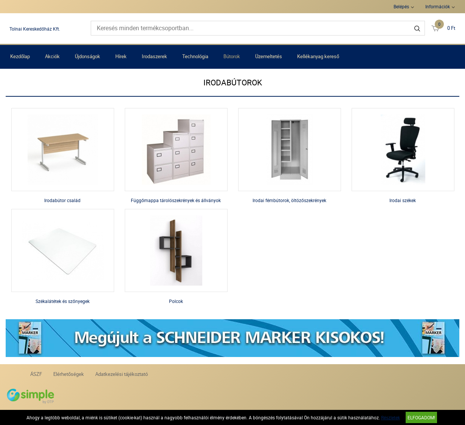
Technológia (195, 56)
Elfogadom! (421, 417)
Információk (437, 6)
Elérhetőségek (68, 374)
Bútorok (231, 56)
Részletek (390, 417)
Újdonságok (87, 56)
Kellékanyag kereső (318, 56)
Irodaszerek (154, 56)
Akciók (52, 56)
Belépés (401, 6)
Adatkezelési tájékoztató (121, 374)
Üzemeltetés (268, 56)
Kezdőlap (20, 56)
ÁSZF (36, 374)
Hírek (121, 56)
